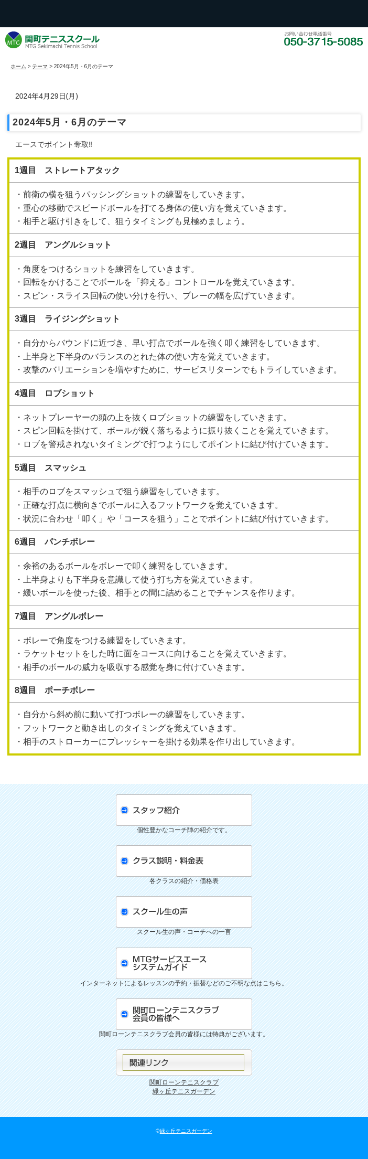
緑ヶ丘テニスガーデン (184, 1091)
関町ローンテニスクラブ (184, 1082)
